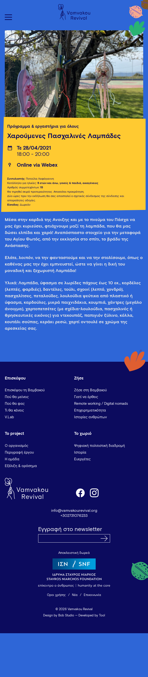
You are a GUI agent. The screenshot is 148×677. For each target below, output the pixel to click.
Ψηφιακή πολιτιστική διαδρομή (99, 446)
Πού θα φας (15, 403)
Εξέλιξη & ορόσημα (21, 466)
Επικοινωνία (92, 595)
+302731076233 (74, 516)
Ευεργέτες (82, 459)
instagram (95, 492)
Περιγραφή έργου (19, 452)
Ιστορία (80, 452)
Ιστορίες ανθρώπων (90, 417)
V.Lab (9, 417)
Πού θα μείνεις (17, 397)
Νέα (74, 595)
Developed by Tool (91, 615)
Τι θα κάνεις (14, 410)
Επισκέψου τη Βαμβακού (25, 390)
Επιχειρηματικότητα (90, 410)
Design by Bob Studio (58, 615)
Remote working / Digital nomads (101, 403)
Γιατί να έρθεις (86, 397)
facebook (80, 492)
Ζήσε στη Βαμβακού (90, 390)
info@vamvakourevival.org (74, 510)
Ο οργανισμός (16, 446)
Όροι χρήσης (56, 595)
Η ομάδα (12, 459)
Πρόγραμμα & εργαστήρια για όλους (43, 127)
